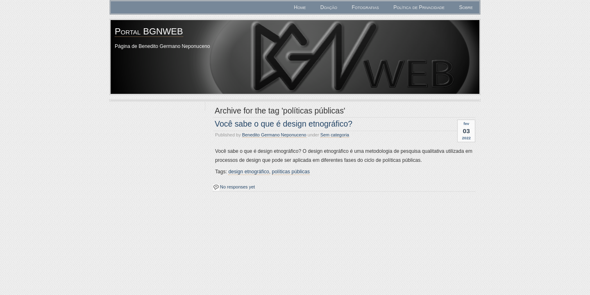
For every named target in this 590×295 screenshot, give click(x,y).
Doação (328, 7)
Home (300, 7)
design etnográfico (248, 172)
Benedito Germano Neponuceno (274, 134)
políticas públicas (291, 172)
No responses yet (237, 186)
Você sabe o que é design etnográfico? (283, 123)
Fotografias (365, 7)
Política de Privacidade (419, 7)
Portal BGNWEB (149, 31)
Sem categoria (334, 134)
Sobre (466, 7)
